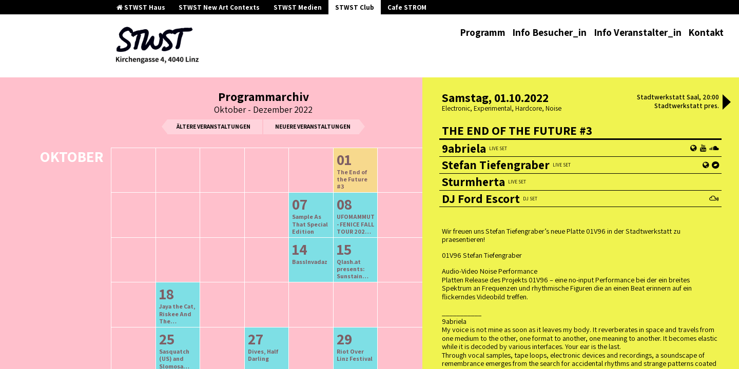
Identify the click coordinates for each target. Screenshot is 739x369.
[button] (726, 103)
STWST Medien (298, 7)
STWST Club (354, 7)
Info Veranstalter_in (638, 32)
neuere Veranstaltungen (313, 126)
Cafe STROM (406, 7)
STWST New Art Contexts (219, 7)
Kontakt (706, 32)
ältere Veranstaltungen (213, 126)
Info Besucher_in (549, 32)
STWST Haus (140, 7)
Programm (482, 32)
